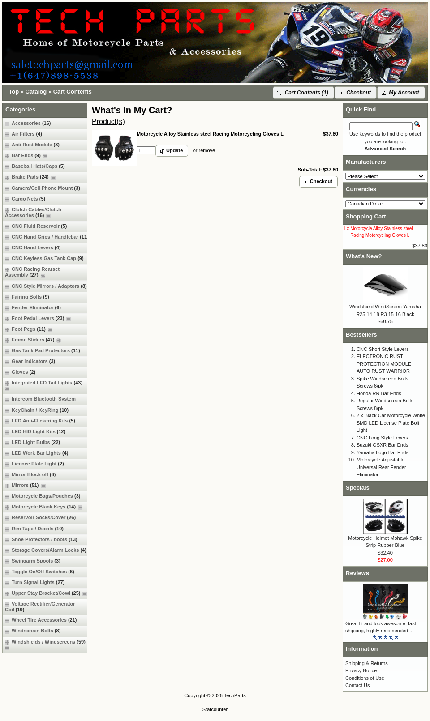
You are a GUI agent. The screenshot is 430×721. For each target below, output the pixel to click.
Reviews (357, 573)
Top (14, 91)
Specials (358, 487)
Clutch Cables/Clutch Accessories (33, 212)
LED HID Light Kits (35, 432)
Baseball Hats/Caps (35, 166)
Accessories (28, 123)
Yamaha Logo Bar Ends (382, 452)
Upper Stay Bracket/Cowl (46, 593)
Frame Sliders (33, 340)
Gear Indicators (30, 361)
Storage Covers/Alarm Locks (45, 550)
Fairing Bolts (27, 297)
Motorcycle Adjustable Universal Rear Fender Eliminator (381, 467)
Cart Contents (72, 91)
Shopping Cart (366, 216)
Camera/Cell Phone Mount (42, 188)
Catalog (36, 91)
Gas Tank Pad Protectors (42, 351)
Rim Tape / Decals (34, 529)
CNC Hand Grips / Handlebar (47, 237)
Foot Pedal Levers (38, 318)
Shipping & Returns (366, 663)
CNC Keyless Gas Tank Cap (44, 258)
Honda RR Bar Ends (379, 393)
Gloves (20, 372)
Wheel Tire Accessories (41, 620)
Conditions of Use (364, 678)
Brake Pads (30, 177)
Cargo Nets (25, 199)
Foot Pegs (28, 329)
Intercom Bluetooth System (40, 399)
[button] (303, 92)
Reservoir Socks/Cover (40, 517)
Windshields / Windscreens (46, 644)
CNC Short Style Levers (383, 349)
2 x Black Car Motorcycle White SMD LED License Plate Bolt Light (391, 423)
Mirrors (25, 485)
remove (206, 150)
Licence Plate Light (34, 464)
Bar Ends (26, 155)
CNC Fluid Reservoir (36, 226)
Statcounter (215, 709)
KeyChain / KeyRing (37, 410)
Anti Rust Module (32, 145)
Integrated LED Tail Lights (45, 385)
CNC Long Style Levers (382, 437)
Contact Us (357, 685)
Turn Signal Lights (34, 582)
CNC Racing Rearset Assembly (32, 272)
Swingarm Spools (32, 561)
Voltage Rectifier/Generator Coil (40, 606)
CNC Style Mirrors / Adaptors (46, 286)
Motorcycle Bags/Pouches (42, 496)
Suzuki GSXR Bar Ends (382, 445)
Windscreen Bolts (32, 631)
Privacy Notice (361, 670)
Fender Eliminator (33, 308)
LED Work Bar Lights (36, 453)
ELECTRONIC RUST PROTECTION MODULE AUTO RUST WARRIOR (384, 364)
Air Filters (23, 134)
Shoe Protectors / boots (41, 539)
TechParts (235, 695)
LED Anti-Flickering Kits (40, 421)
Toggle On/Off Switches (39, 572)
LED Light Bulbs (32, 442)
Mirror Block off (30, 475)
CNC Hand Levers (32, 248)
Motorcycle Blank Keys (43, 507)
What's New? (364, 256)
